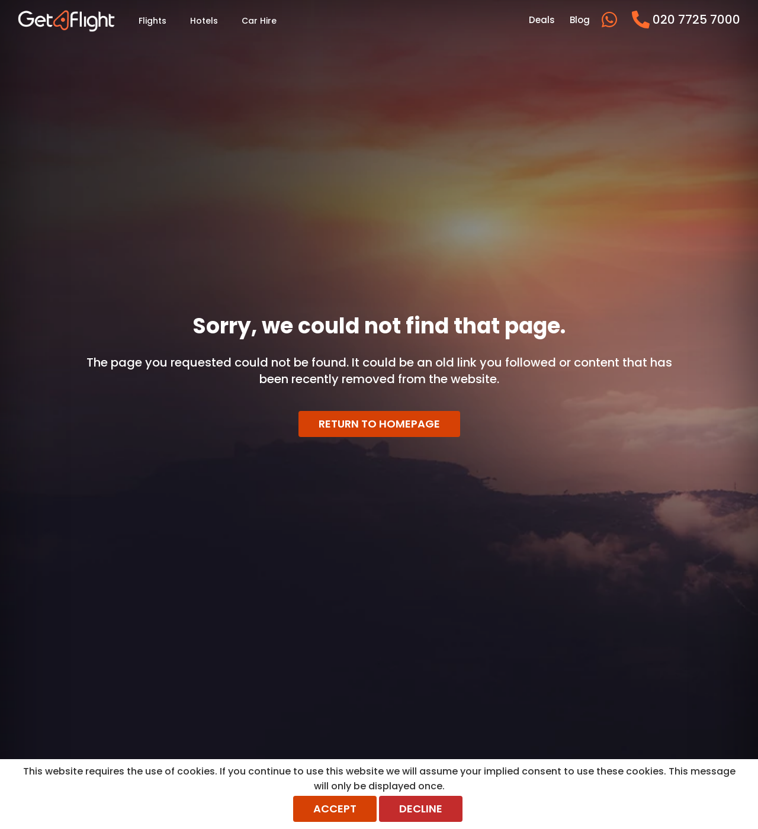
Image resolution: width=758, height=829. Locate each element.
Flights (152, 21)
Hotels (204, 21)
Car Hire (259, 21)
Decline (420, 808)
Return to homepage (379, 423)
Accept (334, 808)
